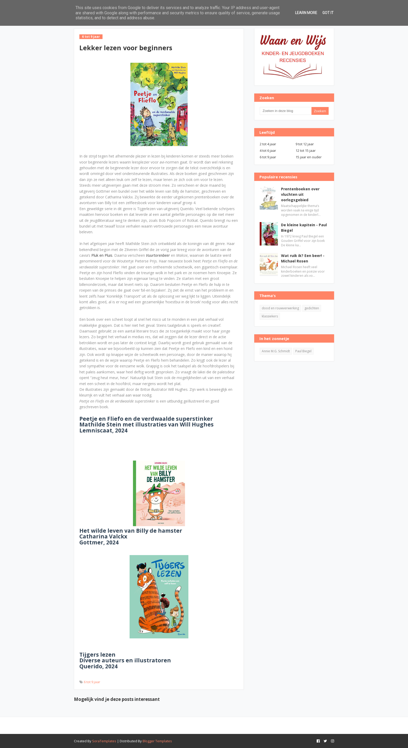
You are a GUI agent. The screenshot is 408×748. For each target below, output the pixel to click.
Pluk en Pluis (101, 255)
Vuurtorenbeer (158, 255)
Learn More (306, 13)
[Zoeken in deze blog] (285, 111)
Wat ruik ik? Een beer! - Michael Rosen (302, 258)
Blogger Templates (157, 741)
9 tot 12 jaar (305, 144)
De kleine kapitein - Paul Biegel (304, 227)
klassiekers (270, 316)
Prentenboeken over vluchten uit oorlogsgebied (300, 194)
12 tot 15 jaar (306, 150)
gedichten (311, 308)
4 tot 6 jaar (268, 150)
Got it (328, 13)
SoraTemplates (104, 741)
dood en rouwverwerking (280, 308)
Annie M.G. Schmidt (276, 351)
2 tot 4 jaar (268, 144)
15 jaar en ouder (309, 157)
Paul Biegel (303, 351)
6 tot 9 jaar (92, 682)
